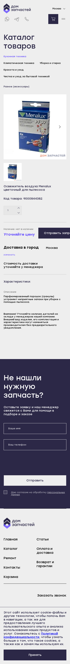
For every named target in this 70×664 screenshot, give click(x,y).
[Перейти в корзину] (53, 19)
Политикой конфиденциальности (31, 635)
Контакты (12, 567)
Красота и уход (14, 69)
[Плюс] (18, 208)
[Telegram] (17, 19)
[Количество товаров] (13, 210)
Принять (35, 655)
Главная (11, 539)
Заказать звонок (51, 595)
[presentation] (31, 463)
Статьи (43, 539)
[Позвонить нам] (27, 19)
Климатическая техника (19, 63)
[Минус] (18, 212)
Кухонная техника (15, 56)
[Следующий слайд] (60, 127)
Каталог (11, 549)
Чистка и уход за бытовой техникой (27, 76)
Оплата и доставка (45, 551)
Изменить (9, 254)
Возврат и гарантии (45, 564)
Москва (59, 8)
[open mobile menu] (63, 19)
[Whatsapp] (7, 19)
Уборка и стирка (50, 63)
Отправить (35, 480)
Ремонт (10, 558)
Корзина (11, 577)
